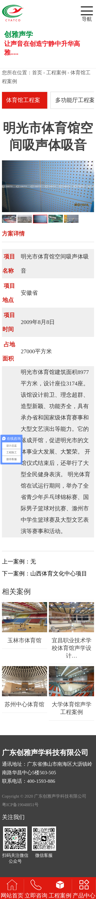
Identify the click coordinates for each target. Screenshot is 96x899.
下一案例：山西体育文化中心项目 (44, 573)
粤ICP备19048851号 (20, 804)
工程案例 (56, 72)
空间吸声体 (69, 256)
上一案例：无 (19, 561)
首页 (37, 72)
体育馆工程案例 (23, 103)
